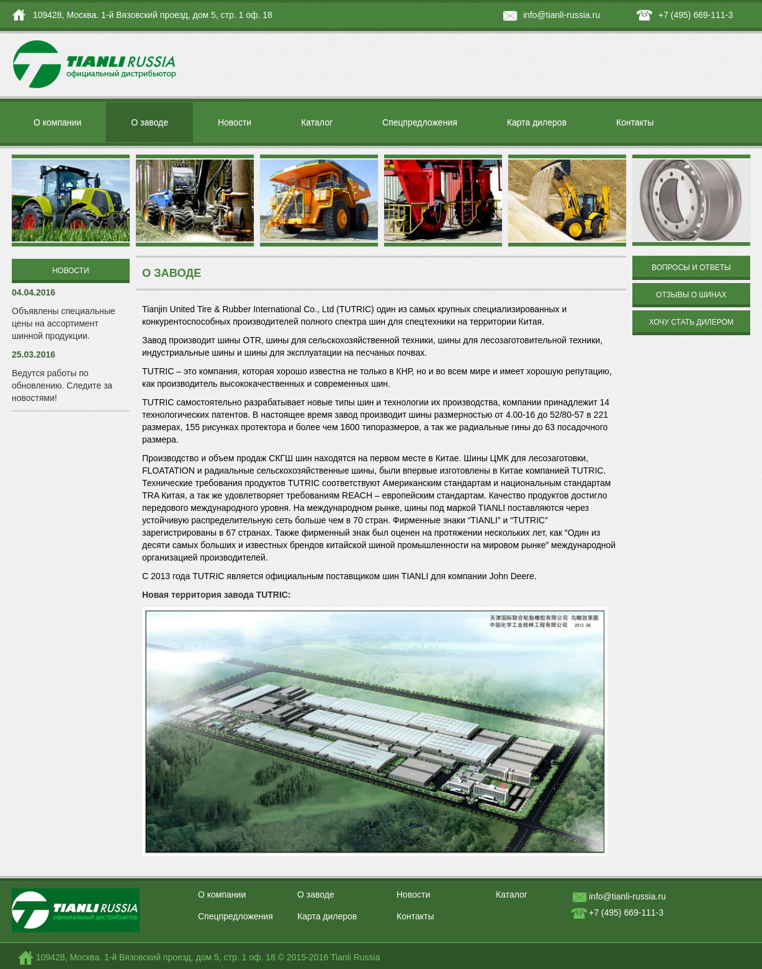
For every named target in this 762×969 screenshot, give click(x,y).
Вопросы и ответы (691, 267)
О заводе (149, 122)
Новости (234, 122)
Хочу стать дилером (691, 322)
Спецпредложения (419, 122)
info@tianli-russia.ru (561, 15)
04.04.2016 (33, 292)
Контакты (634, 122)
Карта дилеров (537, 122)
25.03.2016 (33, 354)
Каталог (317, 122)
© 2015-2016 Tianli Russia (329, 957)
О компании (57, 122)
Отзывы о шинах (691, 295)
